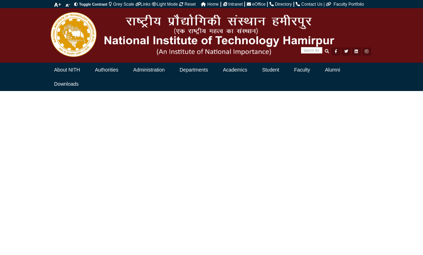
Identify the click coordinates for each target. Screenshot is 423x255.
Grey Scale (122, 4)
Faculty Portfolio (349, 4)
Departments (194, 70)
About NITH (67, 70)
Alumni (332, 70)
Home (209, 4)
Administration (149, 70)
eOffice (257, 4)
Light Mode (165, 4)
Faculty (302, 70)
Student (270, 70)
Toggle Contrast (90, 4)
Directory (281, 4)
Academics (235, 70)
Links (143, 4)
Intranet (233, 4)
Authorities (106, 70)
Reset (187, 4)
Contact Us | (314, 4)
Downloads (66, 84)
